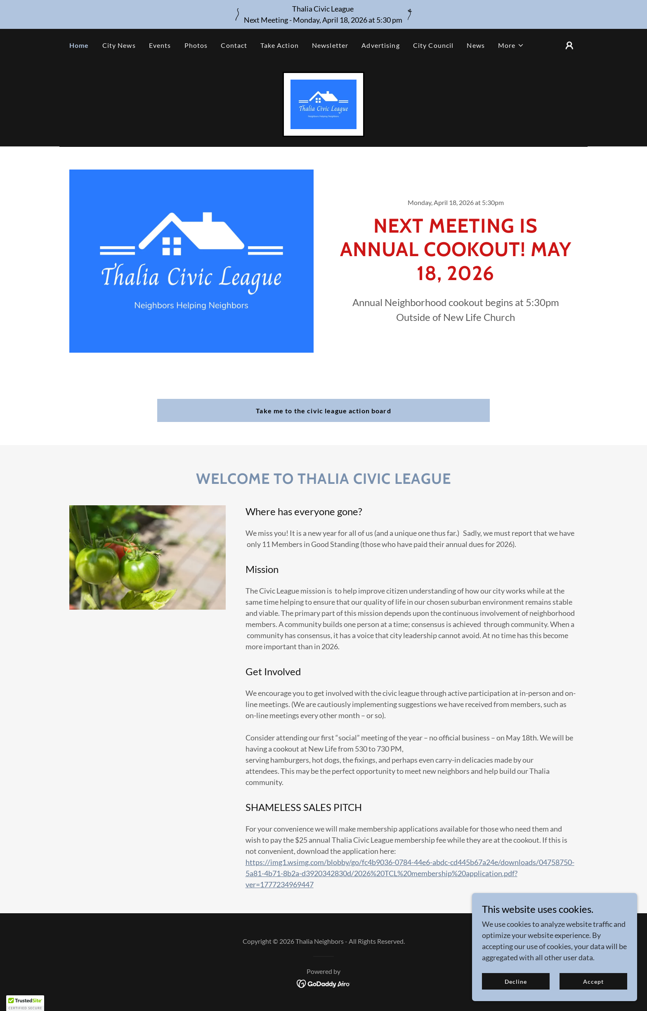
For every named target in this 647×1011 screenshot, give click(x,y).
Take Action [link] (279, 45)
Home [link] (79, 45)
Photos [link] (196, 45)
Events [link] (160, 45)
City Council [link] (433, 45)
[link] (323, 103)
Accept (593, 981)
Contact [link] (234, 45)
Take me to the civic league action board (323, 411)
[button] (511, 45)
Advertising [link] (380, 45)
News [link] (476, 45)
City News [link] (119, 45)
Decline (516, 981)
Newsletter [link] (330, 45)
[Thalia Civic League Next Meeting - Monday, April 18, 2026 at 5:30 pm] (323, 14)
